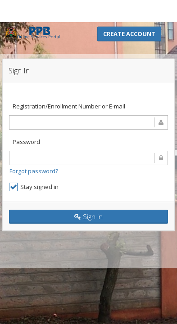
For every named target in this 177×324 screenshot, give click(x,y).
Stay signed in (34, 187)
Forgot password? (33, 171)
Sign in (88, 216)
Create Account (129, 34)
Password (26, 142)
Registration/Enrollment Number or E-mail (69, 106)
